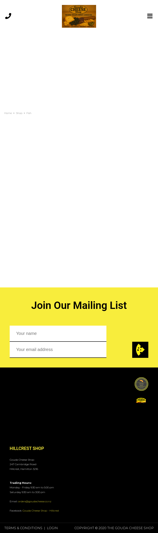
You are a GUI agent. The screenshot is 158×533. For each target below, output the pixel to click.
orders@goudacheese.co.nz (34, 501)
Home (8, 113)
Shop (19, 113)
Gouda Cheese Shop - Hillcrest (41, 510)
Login (52, 528)
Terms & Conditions (23, 528)
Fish (28, 113)
